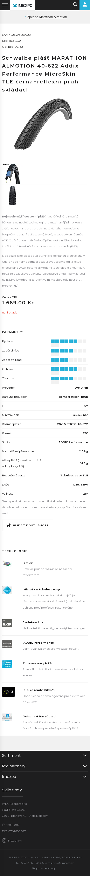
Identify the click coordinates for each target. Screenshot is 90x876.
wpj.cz (54, 868)
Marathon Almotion (53, 17)
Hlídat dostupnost (31, 525)
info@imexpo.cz (64, 862)
